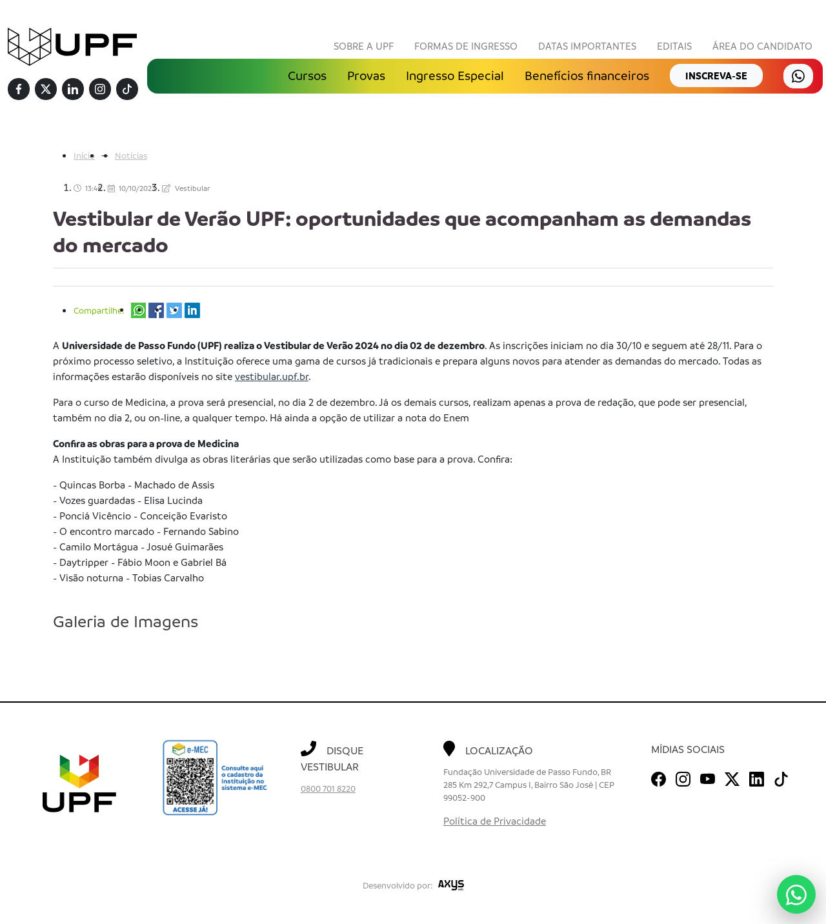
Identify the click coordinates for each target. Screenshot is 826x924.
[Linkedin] (73, 90)
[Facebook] (19, 90)
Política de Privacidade (494, 820)
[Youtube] (707, 777)
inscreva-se (716, 75)
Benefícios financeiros (587, 75)
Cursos (307, 75)
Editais (674, 45)
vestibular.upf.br (271, 376)
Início (84, 155)
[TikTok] (127, 90)
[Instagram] (100, 90)
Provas (366, 75)
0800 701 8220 (328, 788)
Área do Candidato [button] (762, 45)
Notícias (131, 155)
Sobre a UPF (364, 45)
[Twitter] (46, 90)
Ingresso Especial (455, 75)
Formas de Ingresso (466, 45)
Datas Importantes (587, 45)
